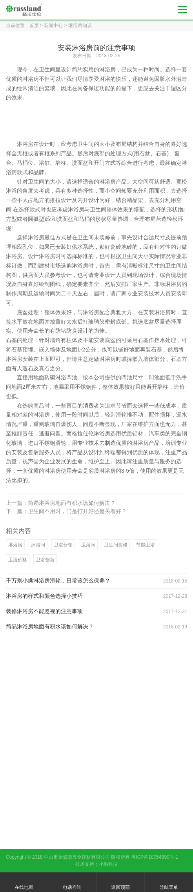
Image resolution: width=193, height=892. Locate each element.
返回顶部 (120, 883)
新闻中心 (53, 25)
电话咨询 (72, 883)
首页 (34, 25)
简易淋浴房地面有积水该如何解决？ (72, 503)
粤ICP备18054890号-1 (154, 857)
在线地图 (24, 883)
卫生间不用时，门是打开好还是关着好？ (77, 511)
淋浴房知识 (80, 25)
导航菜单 (168, 883)
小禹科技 (108, 864)
